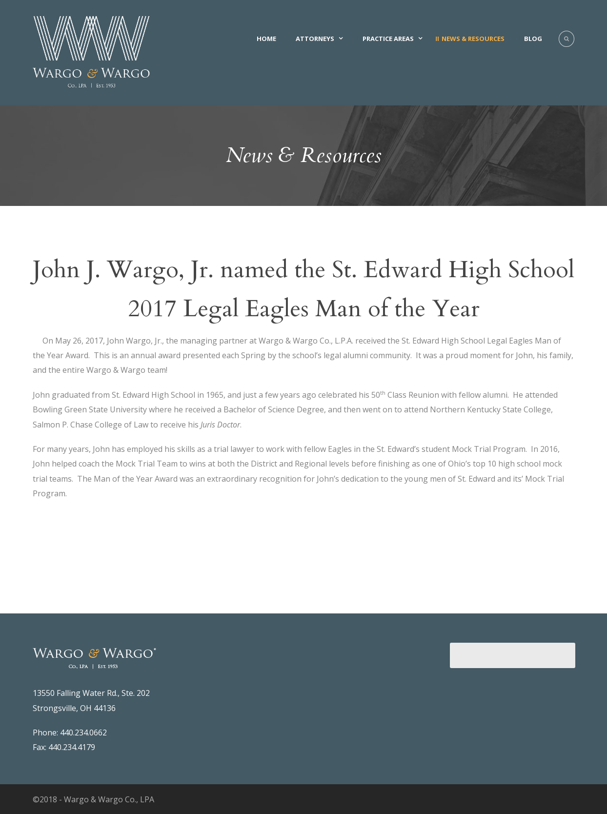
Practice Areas (388, 38)
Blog (533, 38)
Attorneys (315, 38)
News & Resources (473, 38)
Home (266, 38)
